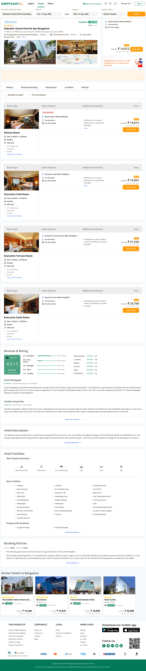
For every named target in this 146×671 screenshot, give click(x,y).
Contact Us (38, 633)
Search (136, 14)
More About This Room (14, 154)
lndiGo (83, 630)
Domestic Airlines (16, 639)
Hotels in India (14, 642)
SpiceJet (83, 636)
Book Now (136, 49)
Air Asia (83, 639)
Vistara (83, 642)
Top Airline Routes (16, 636)
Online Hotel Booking (17, 633)
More (25, 37)
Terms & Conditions (64, 633)
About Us (38, 630)
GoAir (82, 633)
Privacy (58, 636)
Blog (36, 639)
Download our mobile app (119, 625)
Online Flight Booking (17, 630)
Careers (37, 636)
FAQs (58, 630)
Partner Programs (16, 645)
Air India (83, 645)
